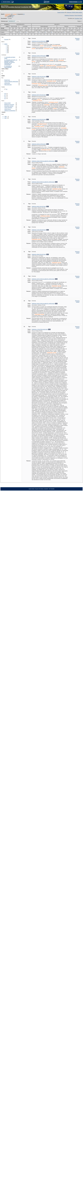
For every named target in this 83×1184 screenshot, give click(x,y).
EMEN (5, 44)
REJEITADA (7, 80)
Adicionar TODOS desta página (74, 12)
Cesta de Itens (60, 12)
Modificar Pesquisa (69, 15)
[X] (23, 14)
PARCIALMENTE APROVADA (11, 81)
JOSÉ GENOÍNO (8, 107)
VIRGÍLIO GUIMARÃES (9, 110)
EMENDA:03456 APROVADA (39, 55)
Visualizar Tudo (78, 18)
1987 (5, 118)
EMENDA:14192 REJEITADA (39, 229)
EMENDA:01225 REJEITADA (39, 119)
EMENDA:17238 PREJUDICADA (40, 329)
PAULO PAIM (7, 103)
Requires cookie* (77, 39)
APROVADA (7, 83)
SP (5, 98)
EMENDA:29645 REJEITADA (39, 254)
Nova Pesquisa (78, 15)
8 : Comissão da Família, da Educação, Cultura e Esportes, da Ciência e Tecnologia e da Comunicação (10, 62)
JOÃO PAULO (7, 109)
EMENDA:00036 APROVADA (39, 144)
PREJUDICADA (8, 84)
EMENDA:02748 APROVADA (39, 41)
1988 (5, 116)
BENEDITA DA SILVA (9, 104)
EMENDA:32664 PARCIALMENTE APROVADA (43, 161)
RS (5, 96)
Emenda (6, 39)
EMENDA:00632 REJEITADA (39, 206)
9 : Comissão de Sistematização (8, 67)
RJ (5, 95)
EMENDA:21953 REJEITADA (39, 76)
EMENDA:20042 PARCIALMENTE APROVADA (43, 303)
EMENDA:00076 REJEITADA (39, 95)
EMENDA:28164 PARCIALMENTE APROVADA (43, 182)
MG (5, 93)
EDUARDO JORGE (8, 106)
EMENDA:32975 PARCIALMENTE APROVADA (43, 279)
